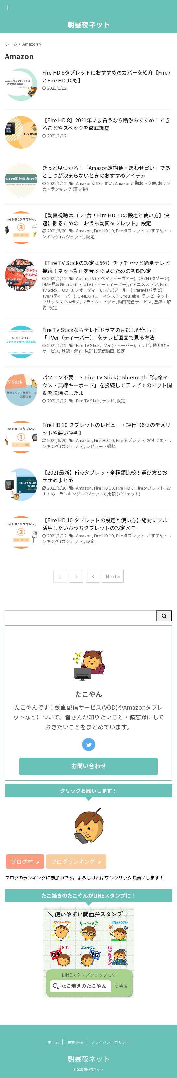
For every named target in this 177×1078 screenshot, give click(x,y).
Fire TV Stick (88, 345)
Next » (113, 576)
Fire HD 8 (124, 488)
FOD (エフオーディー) (80, 290)
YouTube (131, 296)
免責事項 (75, 1042)
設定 (90, 236)
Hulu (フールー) (117, 290)
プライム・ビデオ (99, 302)
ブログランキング (76, 861)
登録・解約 (71, 351)
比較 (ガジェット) (123, 494)
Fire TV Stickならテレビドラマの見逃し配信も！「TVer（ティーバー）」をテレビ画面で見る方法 (99, 333)
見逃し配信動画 (99, 351)
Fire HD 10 (104, 231)
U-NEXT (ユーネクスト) (99, 296)
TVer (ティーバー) (58, 296)
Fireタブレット (130, 231)
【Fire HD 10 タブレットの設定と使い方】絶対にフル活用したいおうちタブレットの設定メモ (105, 524)
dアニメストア (144, 284)
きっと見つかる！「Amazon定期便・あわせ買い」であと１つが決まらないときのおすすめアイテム (106, 171)
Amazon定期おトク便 (135, 183)
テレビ (148, 296)
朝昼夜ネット (88, 24)
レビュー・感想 (101, 446)
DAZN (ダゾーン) (153, 278)
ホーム (53, 1042)
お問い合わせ (88, 765)
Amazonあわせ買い (94, 183)
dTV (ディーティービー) (106, 284)
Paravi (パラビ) (148, 290)
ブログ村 (25, 861)
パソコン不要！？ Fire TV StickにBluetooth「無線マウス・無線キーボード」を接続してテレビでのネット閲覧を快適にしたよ (107, 385)
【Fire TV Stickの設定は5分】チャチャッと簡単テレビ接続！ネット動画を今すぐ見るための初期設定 (106, 266)
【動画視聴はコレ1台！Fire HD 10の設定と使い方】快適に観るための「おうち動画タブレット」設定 (105, 219)
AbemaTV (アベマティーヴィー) (105, 278)
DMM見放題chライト (62, 284)
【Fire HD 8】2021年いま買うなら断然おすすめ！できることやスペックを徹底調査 (106, 124)
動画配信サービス (135, 302)
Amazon (84, 231)
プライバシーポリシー (110, 1042)
